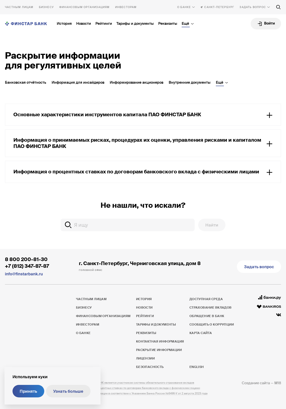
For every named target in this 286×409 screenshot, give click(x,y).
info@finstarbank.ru (24, 274)
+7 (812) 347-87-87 (27, 266)
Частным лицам (19, 7)
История (64, 23)
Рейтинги (103, 23)
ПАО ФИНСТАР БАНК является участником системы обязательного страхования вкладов (135, 382)
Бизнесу (46, 7)
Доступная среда (206, 299)
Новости (83, 23)
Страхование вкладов (210, 307)
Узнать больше (68, 391)
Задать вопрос (253, 7)
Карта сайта (200, 333)
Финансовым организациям (84, 7)
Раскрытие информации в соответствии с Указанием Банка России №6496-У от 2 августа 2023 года (142, 393)
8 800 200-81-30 (26, 259)
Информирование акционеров (136, 82)
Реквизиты (167, 23)
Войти (269, 23)
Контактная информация (160, 341)
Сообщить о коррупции (211, 324)
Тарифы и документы (135, 23)
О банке (184, 7)
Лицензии (145, 358)
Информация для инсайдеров (78, 82)
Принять (28, 391)
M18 (277, 383)
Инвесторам (126, 7)
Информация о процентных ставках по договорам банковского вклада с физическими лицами (138, 388)
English (196, 367)
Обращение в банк (206, 316)
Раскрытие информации (159, 350)
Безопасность (150, 367)
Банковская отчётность (25, 82)
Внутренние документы (189, 82)
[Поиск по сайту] (278, 7)
